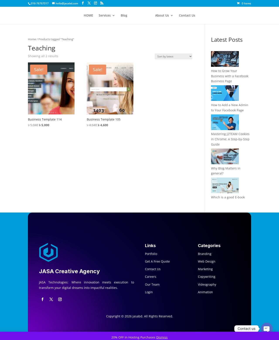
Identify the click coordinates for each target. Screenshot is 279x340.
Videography (207, 284)
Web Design (206, 261)
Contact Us (187, 15)
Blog (124, 15)
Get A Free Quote (157, 261)
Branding (204, 254)
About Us (162, 15)
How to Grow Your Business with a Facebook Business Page (229, 76)
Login (149, 292)
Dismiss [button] (162, 337)
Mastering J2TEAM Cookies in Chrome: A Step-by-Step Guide (230, 139)
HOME (88, 15)
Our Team (152, 284)
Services (105, 15)
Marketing (205, 269)
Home (32, 39)
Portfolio (151, 254)
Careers (150, 277)
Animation (205, 292)
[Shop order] (173, 56)
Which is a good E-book (228, 197)
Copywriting (206, 277)
